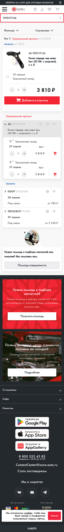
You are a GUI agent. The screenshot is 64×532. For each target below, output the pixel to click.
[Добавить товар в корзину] (55, 153)
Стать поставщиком (32, 471)
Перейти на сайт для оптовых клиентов (29, 2)
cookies (28, 513)
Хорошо (54, 515)
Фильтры (11, 30)
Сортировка (44, 30)
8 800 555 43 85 (32, 456)
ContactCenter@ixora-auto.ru (37, 465)
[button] (32, 129)
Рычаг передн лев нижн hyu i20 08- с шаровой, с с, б (42, 62)
